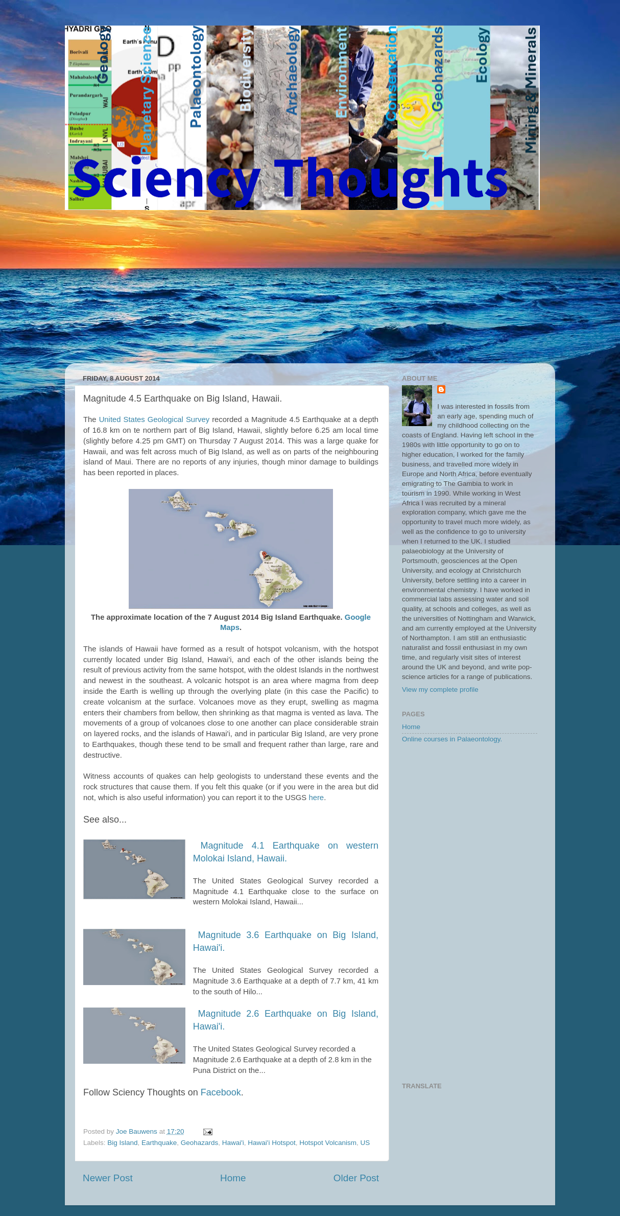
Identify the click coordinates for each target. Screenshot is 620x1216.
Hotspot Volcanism (327, 1143)
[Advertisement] (310, 286)
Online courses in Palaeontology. (452, 739)
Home (233, 1178)
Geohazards (200, 1143)
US (365, 1143)
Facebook (221, 1092)
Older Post (356, 1178)
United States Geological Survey (154, 419)
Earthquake (159, 1143)
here (316, 797)
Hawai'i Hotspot (271, 1143)
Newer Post (108, 1178)
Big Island (122, 1143)
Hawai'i (233, 1143)
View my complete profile (440, 689)
